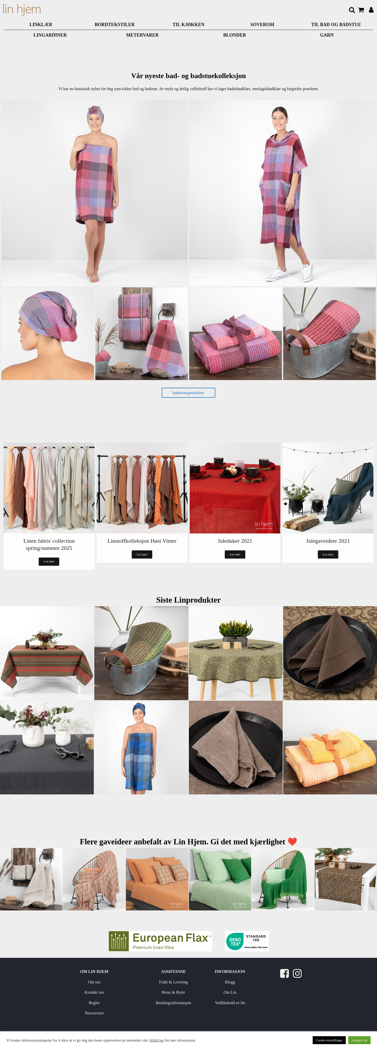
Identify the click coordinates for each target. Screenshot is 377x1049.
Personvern (94, 1013)
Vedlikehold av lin (230, 1003)
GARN (327, 35)
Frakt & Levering (173, 982)
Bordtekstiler (115, 24)
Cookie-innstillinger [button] (329, 1040)
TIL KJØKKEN (188, 24)
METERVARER (142, 35)
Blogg (230, 982)
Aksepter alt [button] (359, 1040)
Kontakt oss (94, 992)
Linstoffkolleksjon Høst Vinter (142, 541)
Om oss (94, 982)
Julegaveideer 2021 (328, 541)
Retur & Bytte (173, 992)
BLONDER (234, 35)
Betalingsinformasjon (173, 1003)
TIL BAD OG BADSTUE (336, 24)
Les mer (49, 561)
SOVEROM (262, 24)
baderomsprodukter (188, 393)
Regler (94, 1003)
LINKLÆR (40, 24)
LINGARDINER (50, 35)
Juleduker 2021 (235, 541)
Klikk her (157, 1040)
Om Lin (229, 992)
